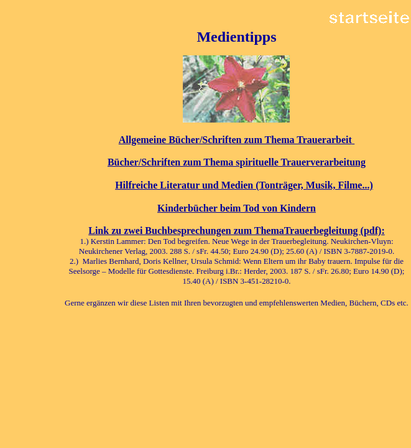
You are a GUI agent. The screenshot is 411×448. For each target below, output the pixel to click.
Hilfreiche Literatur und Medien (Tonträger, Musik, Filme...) (244, 185)
